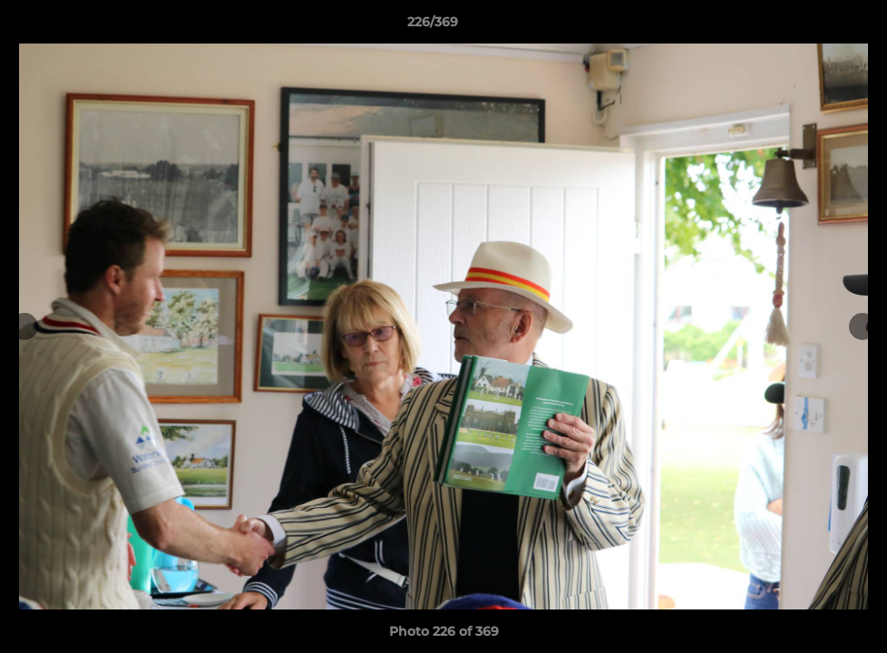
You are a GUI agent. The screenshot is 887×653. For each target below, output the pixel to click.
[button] (811, 26)
